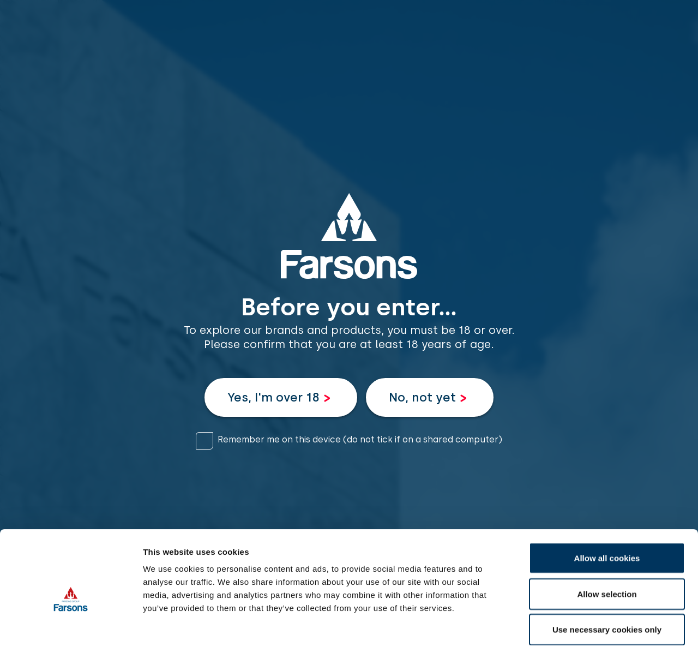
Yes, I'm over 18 (273, 397)
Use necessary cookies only (606, 575)
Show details (572, 625)
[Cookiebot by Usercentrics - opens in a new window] (70, 626)
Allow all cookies (607, 503)
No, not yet (422, 397)
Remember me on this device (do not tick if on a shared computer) (360, 439)
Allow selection (606, 539)
